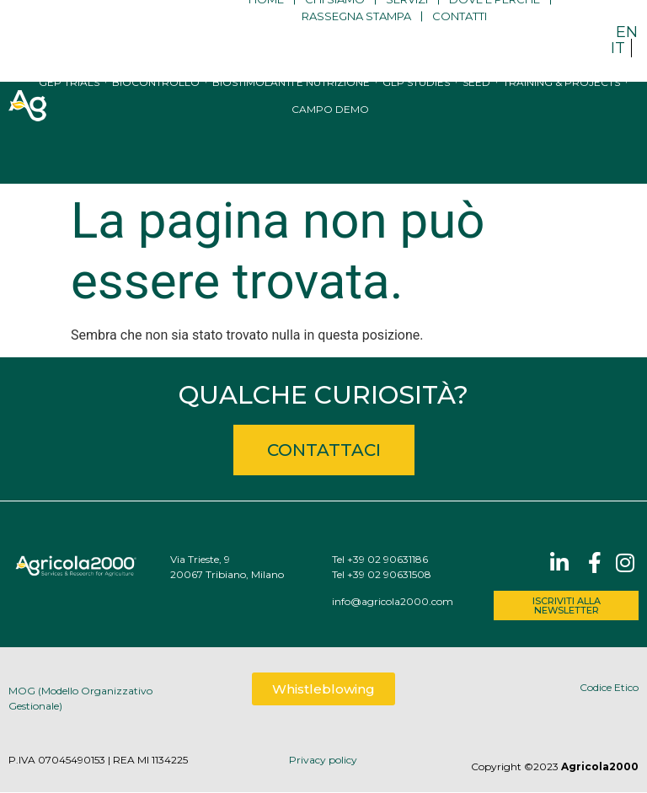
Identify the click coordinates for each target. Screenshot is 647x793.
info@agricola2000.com (392, 601)
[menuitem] (627, 31)
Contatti (459, 49)
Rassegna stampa (356, 49)
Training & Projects (561, 134)
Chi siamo (335, 32)
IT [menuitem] (618, 48)
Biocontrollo (156, 134)
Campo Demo (330, 161)
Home (266, 32)
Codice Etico (609, 687)
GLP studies (416, 134)
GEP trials (69, 134)
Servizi (407, 32)
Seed (476, 134)
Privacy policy (323, 759)
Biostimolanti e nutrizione (291, 134)
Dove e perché (494, 32)
